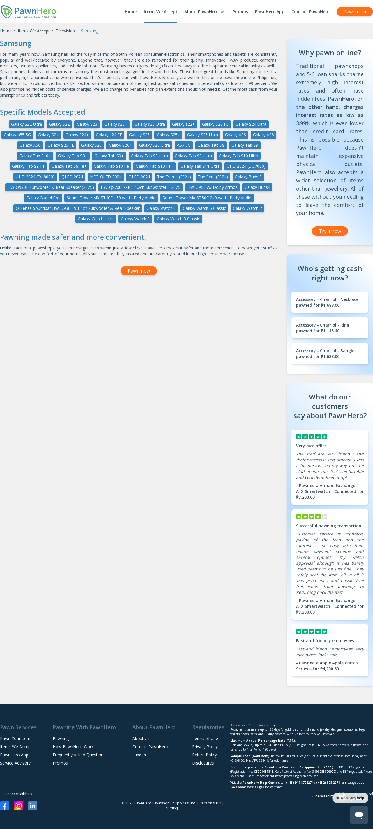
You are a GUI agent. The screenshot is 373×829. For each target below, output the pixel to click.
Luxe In (139, 755)
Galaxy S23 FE (215, 124)
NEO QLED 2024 (106, 176)
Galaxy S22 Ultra (26, 124)
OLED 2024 (139, 176)
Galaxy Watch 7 (247, 208)
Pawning (61, 738)
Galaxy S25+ (168, 134)
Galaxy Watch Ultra (96, 218)
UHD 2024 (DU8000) (35, 176)
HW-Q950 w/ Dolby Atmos (212, 187)
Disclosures (203, 763)
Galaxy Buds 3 (248, 176)
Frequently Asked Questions (79, 755)
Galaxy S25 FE (60, 145)
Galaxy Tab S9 (244, 145)
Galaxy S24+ (77, 134)
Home (131, 11)
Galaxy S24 (48, 134)
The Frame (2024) (174, 176)
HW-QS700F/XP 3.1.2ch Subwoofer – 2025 (140, 187)
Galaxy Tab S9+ (109, 155)
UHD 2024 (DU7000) (246, 166)
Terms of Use (205, 738)
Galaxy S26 (91, 145)
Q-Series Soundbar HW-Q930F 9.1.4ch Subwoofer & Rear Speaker (78, 208)
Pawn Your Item (15, 738)
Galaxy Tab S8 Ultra (149, 155)
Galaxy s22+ (183, 124)
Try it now (330, 231)
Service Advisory (15, 763)
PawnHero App (269, 11)
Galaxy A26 (235, 134)
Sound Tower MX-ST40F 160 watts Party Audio (111, 197)
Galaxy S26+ (120, 145)
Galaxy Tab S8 (211, 145)
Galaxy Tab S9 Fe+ (69, 166)
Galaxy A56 (30, 145)
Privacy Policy (205, 746)
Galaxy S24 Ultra (250, 124)
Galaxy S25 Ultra (202, 134)
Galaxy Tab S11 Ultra (200, 166)
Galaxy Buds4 (257, 187)
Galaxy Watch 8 (135, 218)
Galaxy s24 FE (109, 134)
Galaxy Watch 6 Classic (204, 208)
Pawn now (355, 11)
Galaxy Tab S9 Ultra (193, 155)
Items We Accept (160, 11)
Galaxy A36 (263, 134)
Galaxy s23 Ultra (149, 124)
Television (65, 31)
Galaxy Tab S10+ (35, 155)
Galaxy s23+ (115, 124)
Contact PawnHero (310, 11)
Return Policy (204, 755)
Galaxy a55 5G (17, 134)
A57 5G (184, 145)
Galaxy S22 (59, 124)
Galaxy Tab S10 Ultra (238, 155)
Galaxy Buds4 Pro (43, 197)
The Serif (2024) (213, 176)
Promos (240, 11)
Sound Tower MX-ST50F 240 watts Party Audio (207, 197)
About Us (141, 738)
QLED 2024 (72, 176)
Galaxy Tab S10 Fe (111, 166)
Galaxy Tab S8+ (72, 155)
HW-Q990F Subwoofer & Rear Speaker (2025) (51, 187)
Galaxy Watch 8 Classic (178, 218)
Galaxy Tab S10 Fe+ (154, 166)
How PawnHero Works (74, 746)
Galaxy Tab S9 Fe (28, 166)
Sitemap (173, 807)
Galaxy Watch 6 (161, 208)
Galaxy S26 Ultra (154, 145)
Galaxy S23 (87, 124)
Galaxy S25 (139, 134)
